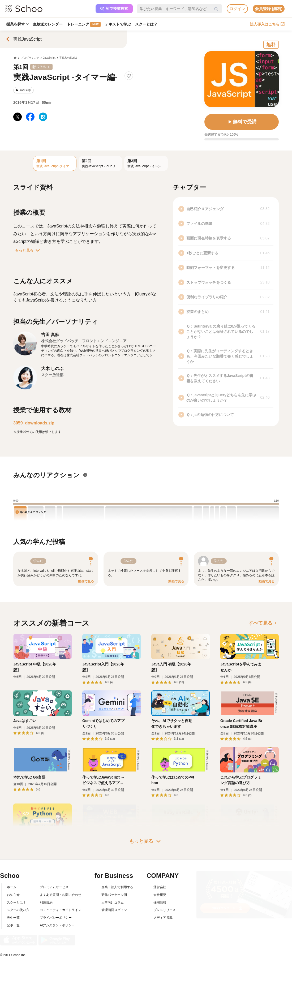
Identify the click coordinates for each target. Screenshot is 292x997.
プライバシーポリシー (56, 917)
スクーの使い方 (18, 910)
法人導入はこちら (267, 24)
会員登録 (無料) (268, 8)
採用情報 (159, 902)
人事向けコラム (112, 902)
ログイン (237, 8)
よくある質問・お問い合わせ (60, 895)
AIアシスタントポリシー (57, 925)
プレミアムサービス (54, 887)
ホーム (11, 887)
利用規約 (46, 902)
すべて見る (263, 623)
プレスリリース (164, 910)
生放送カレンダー (48, 24)
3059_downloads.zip (33, 423)
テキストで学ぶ (118, 24)
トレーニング (84, 24)
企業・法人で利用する (117, 887)
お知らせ (13, 895)
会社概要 (159, 895)
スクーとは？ (146, 24)
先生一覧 (13, 917)
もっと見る (28, 250)
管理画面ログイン (114, 910)
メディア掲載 (163, 917)
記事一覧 (13, 925)
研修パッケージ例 (114, 895)
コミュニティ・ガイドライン (60, 910)
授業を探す (17, 24)
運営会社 (159, 887)
